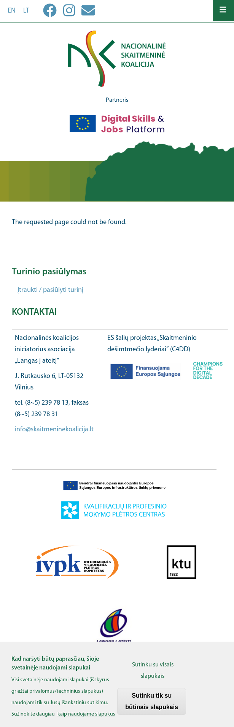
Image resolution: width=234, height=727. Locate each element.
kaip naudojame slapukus (86, 718)
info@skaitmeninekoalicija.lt (54, 429)
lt (26, 10)
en (12, 10)
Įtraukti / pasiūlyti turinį (50, 290)
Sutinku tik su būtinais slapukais (151, 705)
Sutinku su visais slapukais (153, 675)
